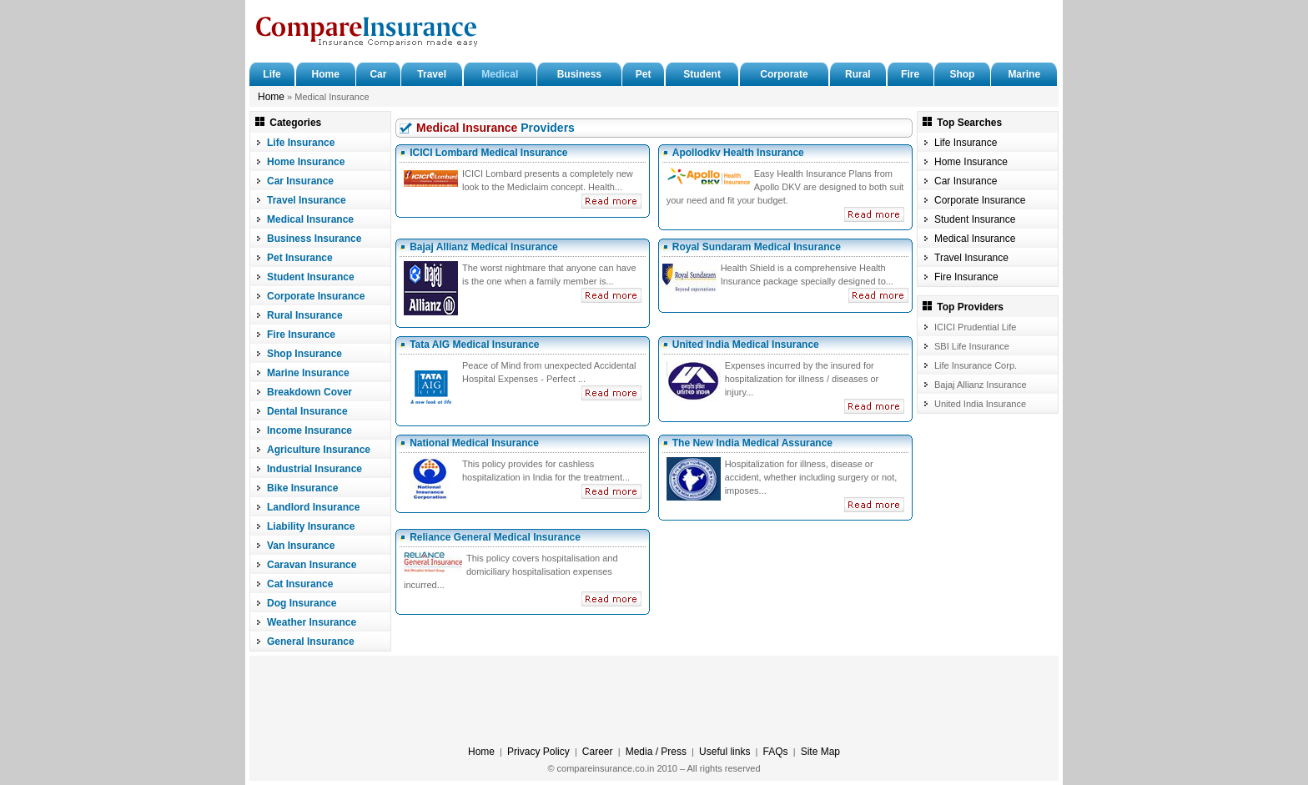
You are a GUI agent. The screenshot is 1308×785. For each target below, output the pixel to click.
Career (597, 751)
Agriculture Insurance (318, 449)
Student (702, 74)
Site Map (820, 751)
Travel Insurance (306, 200)
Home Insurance (306, 162)
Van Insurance (301, 545)
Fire (910, 74)
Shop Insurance (304, 354)
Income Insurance (309, 430)
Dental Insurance (307, 411)
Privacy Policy (538, 751)
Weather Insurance (311, 622)
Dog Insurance (301, 603)
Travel (431, 74)
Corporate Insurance (316, 296)
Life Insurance (301, 142)
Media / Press (656, 751)
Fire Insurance (301, 334)
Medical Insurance (310, 219)
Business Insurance (314, 238)
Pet (643, 74)
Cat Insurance (300, 584)
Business (579, 74)
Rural (858, 74)
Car (378, 74)
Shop (961, 74)
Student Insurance (311, 277)
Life (271, 74)
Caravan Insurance (311, 565)
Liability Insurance (311, 526)
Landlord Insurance (313, 507)
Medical (499, 74)
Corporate (783, 74)
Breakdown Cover (309, 392)
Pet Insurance (300, 258)
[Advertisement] (859, 33)
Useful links (724, 751)
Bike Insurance (302, 488)
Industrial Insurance (314, 469)
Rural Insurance (305, 315)
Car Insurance (300, 181)
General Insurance (311, 641)
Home (326, 74)
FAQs (775, 751)
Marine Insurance (308, 373)
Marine (1024, 74)
